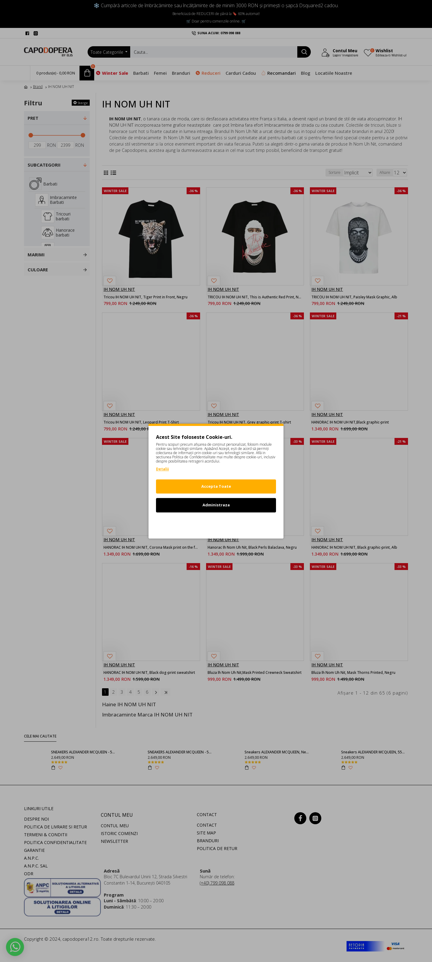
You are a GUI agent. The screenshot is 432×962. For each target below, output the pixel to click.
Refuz (216, 523)
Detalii (162, 469)
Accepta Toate (216, 486)
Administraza (216, 505)
